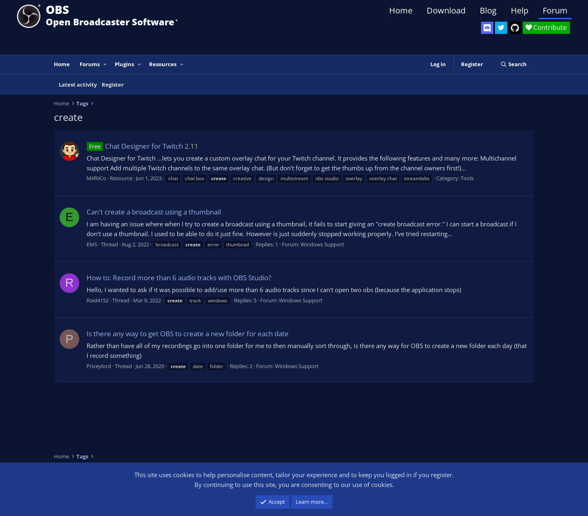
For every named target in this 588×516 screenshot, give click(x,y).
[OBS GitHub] (515, 28)
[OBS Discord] (487, 28)
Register (113, 84)
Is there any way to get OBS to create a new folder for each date (188, 333)
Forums (90, 64)
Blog (488, 10)
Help (519, 10)
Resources (162, 64)
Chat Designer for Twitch (135, 146)
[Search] (513, 64)
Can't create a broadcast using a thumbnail (154, 212)
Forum (555, 10)
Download (446, 10)
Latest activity (78, 84)
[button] (105, 64)
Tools (467, 178)
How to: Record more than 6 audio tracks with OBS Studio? (179, 277)
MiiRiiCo (96, 178)
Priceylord (99, 366)
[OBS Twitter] (501, 28)
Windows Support (322, 244)
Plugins (124, 64)
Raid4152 (98, 300)
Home (400, 10)
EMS (92, 244)
